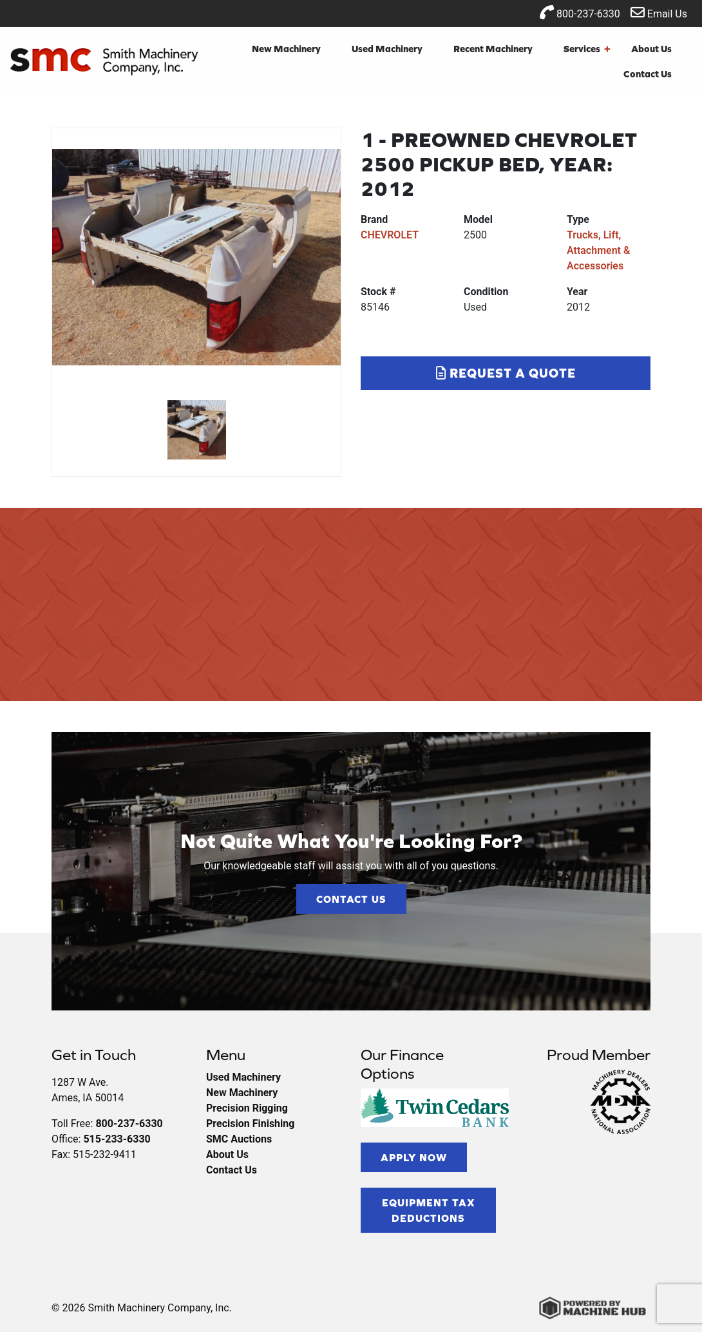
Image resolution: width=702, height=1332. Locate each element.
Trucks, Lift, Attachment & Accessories (598, 250)
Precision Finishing (250, 1123)
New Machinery (286, 48)
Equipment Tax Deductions (428, 1210)
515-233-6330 (116, 1139)
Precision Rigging (247, 1108)
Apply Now (414, 1157)
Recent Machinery (493, 48)
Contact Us (647, 73)
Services (587, 49)
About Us (651, 48)
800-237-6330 (580, 12)
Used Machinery (387, 48)
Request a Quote (506, 372)
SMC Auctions (239, 1139)
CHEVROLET (390, 235)
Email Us (659, 12)
